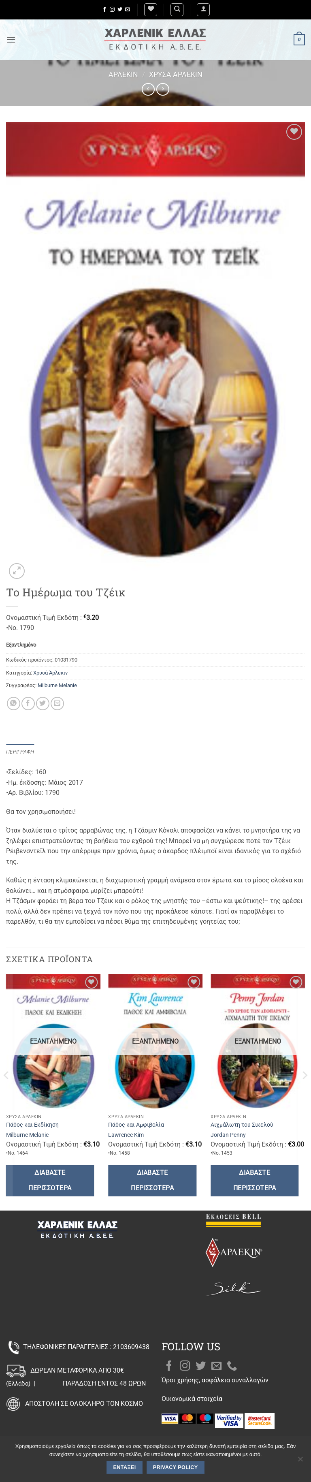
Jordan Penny (228, 1135)
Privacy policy (175, 1467)
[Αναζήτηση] (176, 9)
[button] (203, 9)
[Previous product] (162, 89)
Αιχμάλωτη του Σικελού (242, 1124)
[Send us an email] (127, 10)
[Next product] (148, 89)
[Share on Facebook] (28, 703)
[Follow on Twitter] (119, 10)
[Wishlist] (150, 9)
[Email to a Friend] (57, 703)
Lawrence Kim (126, 1135)
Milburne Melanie (57, 685)
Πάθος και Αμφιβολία (136, 1124)
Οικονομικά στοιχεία (192, 1399)
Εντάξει (124, 1467)
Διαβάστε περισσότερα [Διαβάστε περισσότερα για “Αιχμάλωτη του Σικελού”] (254, 1180)
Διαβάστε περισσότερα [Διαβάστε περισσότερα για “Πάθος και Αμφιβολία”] (152, 1180)
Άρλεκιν (123, 74)
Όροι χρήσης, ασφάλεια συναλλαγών (215, 1380)
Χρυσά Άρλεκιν (175, 74)
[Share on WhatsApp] (13, 703)
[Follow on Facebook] (104, 10)
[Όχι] (300, 1461)
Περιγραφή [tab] (20, 752)
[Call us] (232, 1366)
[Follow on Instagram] (112, 10)
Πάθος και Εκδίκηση (32, 1124)
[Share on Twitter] (42, 703)
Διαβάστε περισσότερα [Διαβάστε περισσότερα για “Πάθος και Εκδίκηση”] (49, 1180)
